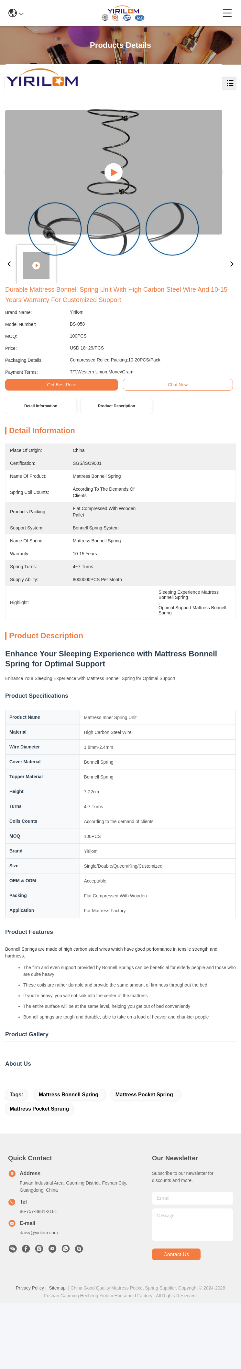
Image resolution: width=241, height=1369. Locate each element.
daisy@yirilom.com (39, 1298)
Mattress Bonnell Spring (68, 1161)
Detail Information (40, 406)
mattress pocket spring (144, 1161)
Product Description (116, 406)
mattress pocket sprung (39, 1175)
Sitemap (57, 1354)
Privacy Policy (30, 1354)
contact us (176, 1320)
